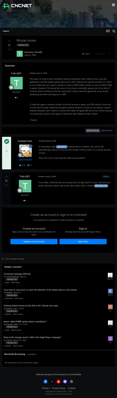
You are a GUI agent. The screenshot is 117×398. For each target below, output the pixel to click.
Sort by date (106, 130)
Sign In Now (83, 241)
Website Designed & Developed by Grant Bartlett (58, 374)
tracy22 (9, 324)
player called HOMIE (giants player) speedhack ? (25, 321)
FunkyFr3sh (25, 141)
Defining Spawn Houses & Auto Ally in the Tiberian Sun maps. (31, 306)
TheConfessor (12, 277)
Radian (9, 292)
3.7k (22, 165)
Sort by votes (92, 130)
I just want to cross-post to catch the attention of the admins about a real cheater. (40, 290)
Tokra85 (38, 52)
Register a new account (34, 241)
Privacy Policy (58, 388)
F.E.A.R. (9, 340)
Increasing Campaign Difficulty (17, 274)
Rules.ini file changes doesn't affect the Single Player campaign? (32, 337)
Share (86, 54)
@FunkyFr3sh (101, 186)
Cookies (72, 388)
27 (29, 165)
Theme (46, 388)
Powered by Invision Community (58, 394)
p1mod (9, 308)
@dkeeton (61, 147)
